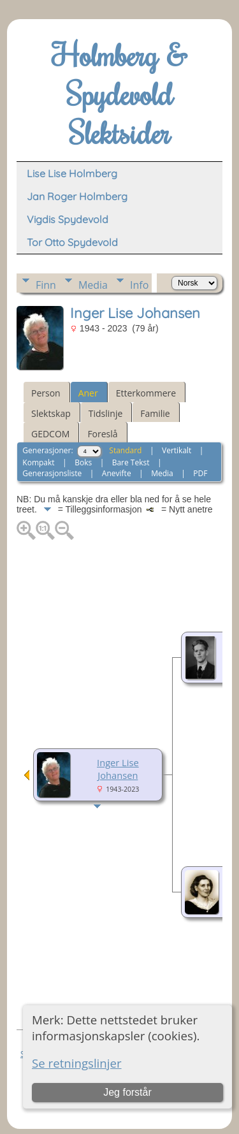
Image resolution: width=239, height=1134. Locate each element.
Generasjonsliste (52, 473)
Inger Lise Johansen (118, 768)
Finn (46, 285)
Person (46, 393)
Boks (83, 462)
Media (93, 285)
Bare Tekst (131, 462)
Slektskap (51, 413)
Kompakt (38, 462)
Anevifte (116, 473)
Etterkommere (146, 393)
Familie (155, 413)
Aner (88, 393)
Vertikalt (176, 450)
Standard (125, 450)
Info (139, 285)
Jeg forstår (127, 1092)
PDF (200, 473)
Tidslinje (106, 413)
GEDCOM (50, 434)
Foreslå (102, 434)
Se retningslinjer (77, 1063)
